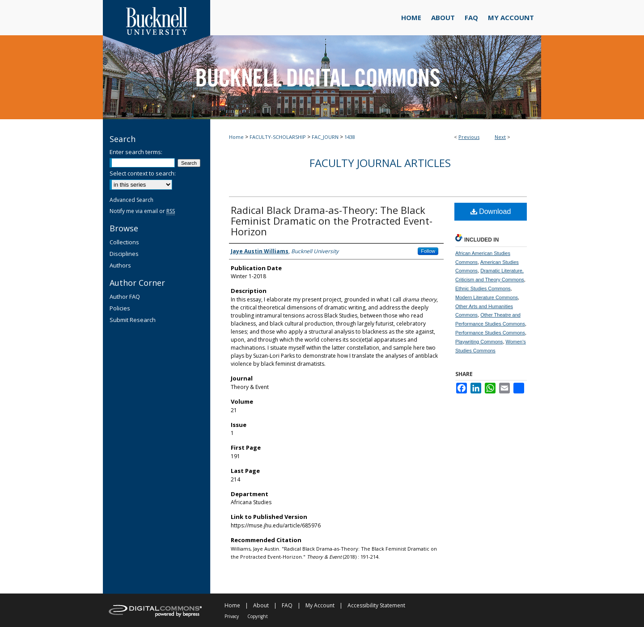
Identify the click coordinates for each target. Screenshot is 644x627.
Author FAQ (125, 297)
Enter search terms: (136, 152)
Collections (124, 242)
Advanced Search (131, 200)
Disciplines (124, 254)
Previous (468, 137)
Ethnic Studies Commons (483, 288)
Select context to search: (143, 173)
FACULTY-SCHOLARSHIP (278, 137)
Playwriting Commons (479, 341)
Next (500, 137)
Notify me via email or (142, 211)
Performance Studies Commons (490, 332)
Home (236, 137)
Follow (428, 251)
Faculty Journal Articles (380, 162)
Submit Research (133, 320)
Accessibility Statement (376, 605)
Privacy (232, 616)
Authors (120, 265)
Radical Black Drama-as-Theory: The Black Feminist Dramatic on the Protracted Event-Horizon (331, 220)
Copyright (257, 616)
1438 (349, 137)
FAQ (287, 605)
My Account (320, 605)
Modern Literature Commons (486, 297)
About (261, 605)
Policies (120, 308)
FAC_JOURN (325, 137)
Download (490, 211)
